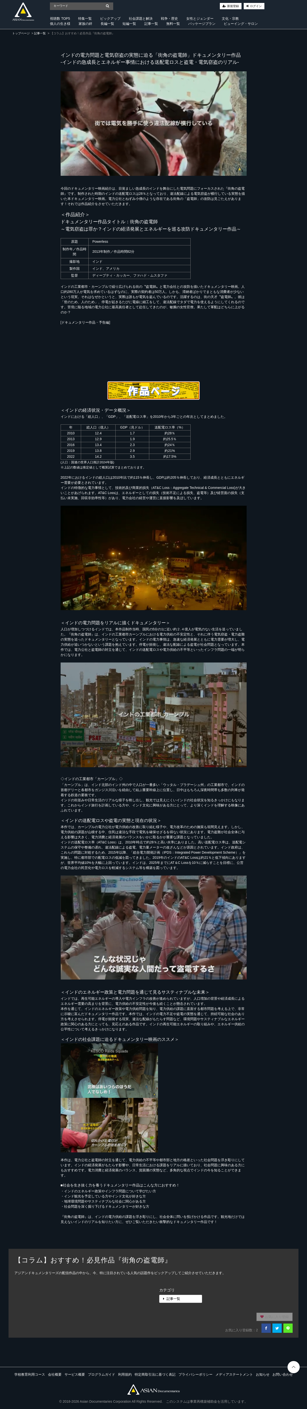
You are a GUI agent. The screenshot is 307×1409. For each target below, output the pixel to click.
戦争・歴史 (169, 18)
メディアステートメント (234, 1374)
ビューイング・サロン (241, 24)
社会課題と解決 (141, 18)
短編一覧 (129, 24)
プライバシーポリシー (195, 1374)
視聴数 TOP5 (60, 18)
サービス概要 (75, 1374)
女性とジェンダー (200, 18)
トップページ (21, 33)
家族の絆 (85, 24)
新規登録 (233, 6)
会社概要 (55, 1374)
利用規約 (125, 1374)
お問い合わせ (282, 1374)
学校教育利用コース (29, 1374)
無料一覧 (173, 24)
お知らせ (263, 1374)
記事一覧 (151, 24)
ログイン (256, 6)
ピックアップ (110, 18)
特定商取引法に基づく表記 (155, 1374)
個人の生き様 (60, 24)
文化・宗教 (230, 18)
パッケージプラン (201, 24)
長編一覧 (107, 24)
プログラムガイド (101, 1374)
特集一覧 (85, 18)
